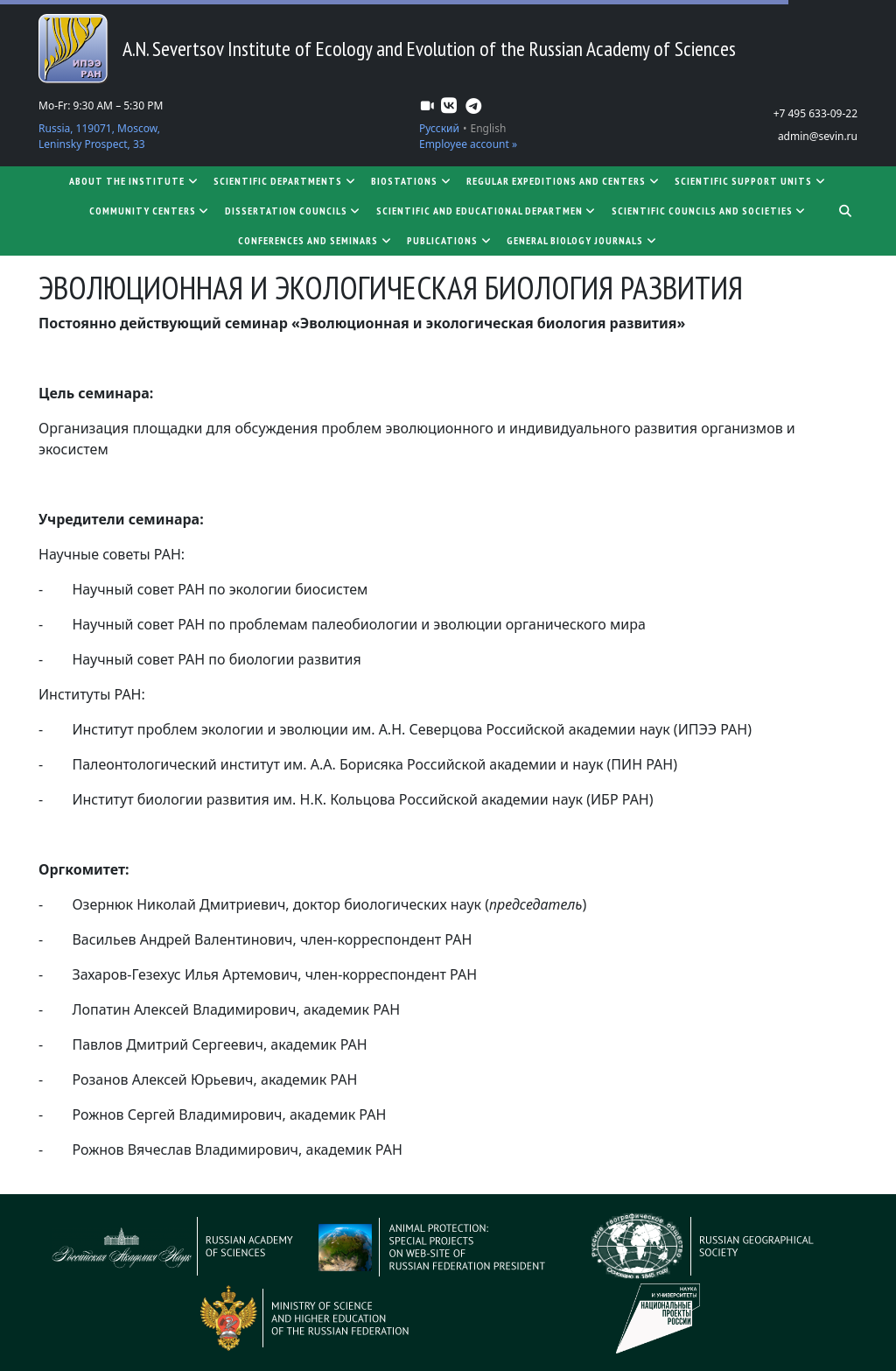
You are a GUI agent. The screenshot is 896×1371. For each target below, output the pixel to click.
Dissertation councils (293, 210)
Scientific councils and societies (710, 210)
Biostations (411, 180)
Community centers (150, 210)
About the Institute (134, 180)
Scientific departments (285, 180)
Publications (450, 240)
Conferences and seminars (315, 240)
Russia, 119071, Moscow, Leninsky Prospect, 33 (99, 136)
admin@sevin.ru (818, 136)
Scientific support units (751, 180)
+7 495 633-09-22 (816, 113)
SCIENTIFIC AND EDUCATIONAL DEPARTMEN (487, 210)
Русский (439, 128)
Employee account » (468, 144)
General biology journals (582, 240)
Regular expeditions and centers (563, 180)
